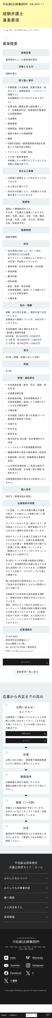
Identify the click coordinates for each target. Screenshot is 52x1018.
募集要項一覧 (29, 30)
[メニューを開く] (47, 1013)
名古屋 (43, 959)
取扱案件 (6, 1014)
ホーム (5, 30)
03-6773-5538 (17, 648)
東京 (6, 959)
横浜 (36, 959)
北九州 (25, 962)
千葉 (30, 959)
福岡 (32, 962)
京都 (12, 962)
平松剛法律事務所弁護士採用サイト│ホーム (26, 874)
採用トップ (16, 30)
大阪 (18, 962)
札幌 (12, 959)
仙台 (18, 959)
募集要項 (18, 1014)
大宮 (24, 959)
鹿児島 (39, 962)
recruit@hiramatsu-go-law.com (27, 652)
